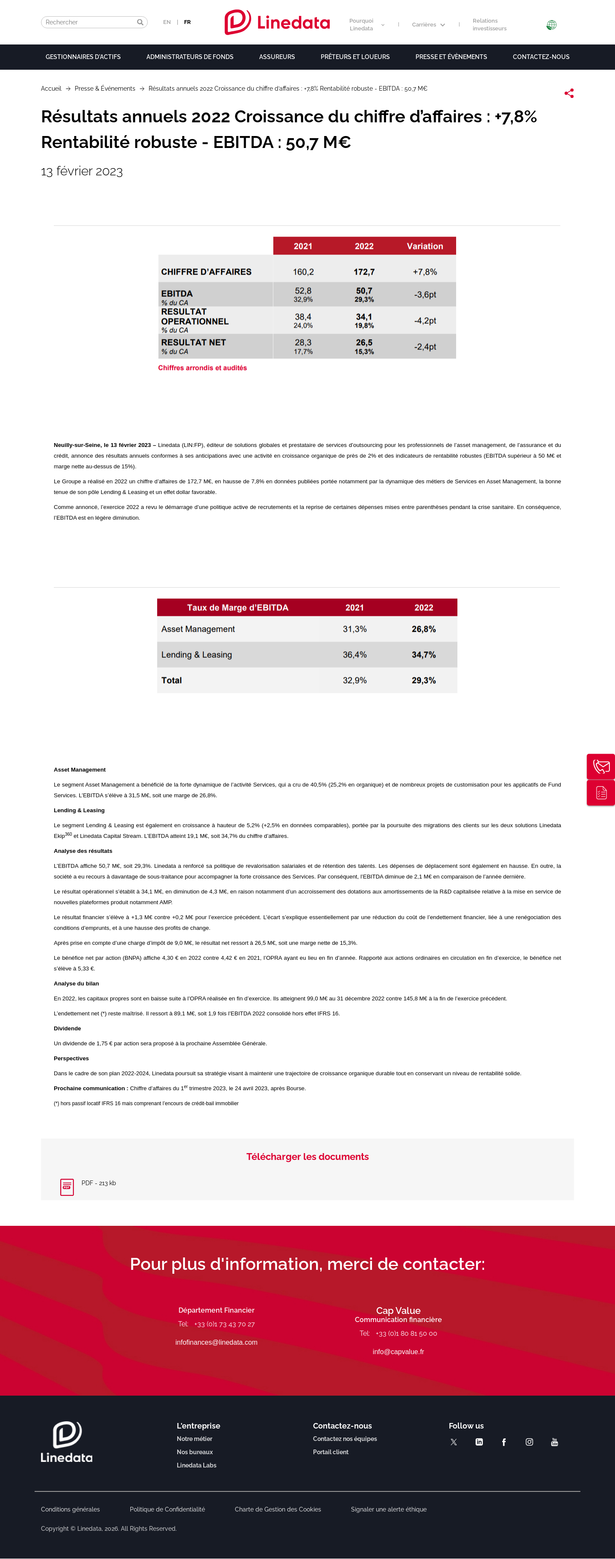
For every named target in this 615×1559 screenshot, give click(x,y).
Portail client (330, 1452)
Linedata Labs (197, 1465)
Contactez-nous (541, 56)
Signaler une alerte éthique (389, 1509)
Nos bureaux (195, 1452)
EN (167, 22)
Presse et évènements (451, 56)
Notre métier (194, 1438)
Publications (601, 792)
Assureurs (277, 56)
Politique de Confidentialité (167, 1509)
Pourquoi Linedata (366, 25)
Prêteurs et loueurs (355, 56)
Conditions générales (70, 1509)
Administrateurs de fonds (190, 56)
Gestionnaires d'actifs (83, 56)
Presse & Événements (105, 88)
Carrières (428, 24)
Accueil (51, 88)
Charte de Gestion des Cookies (278, 1509)
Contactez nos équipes (345, 1438)
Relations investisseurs (490, 25)
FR (187, 22)
